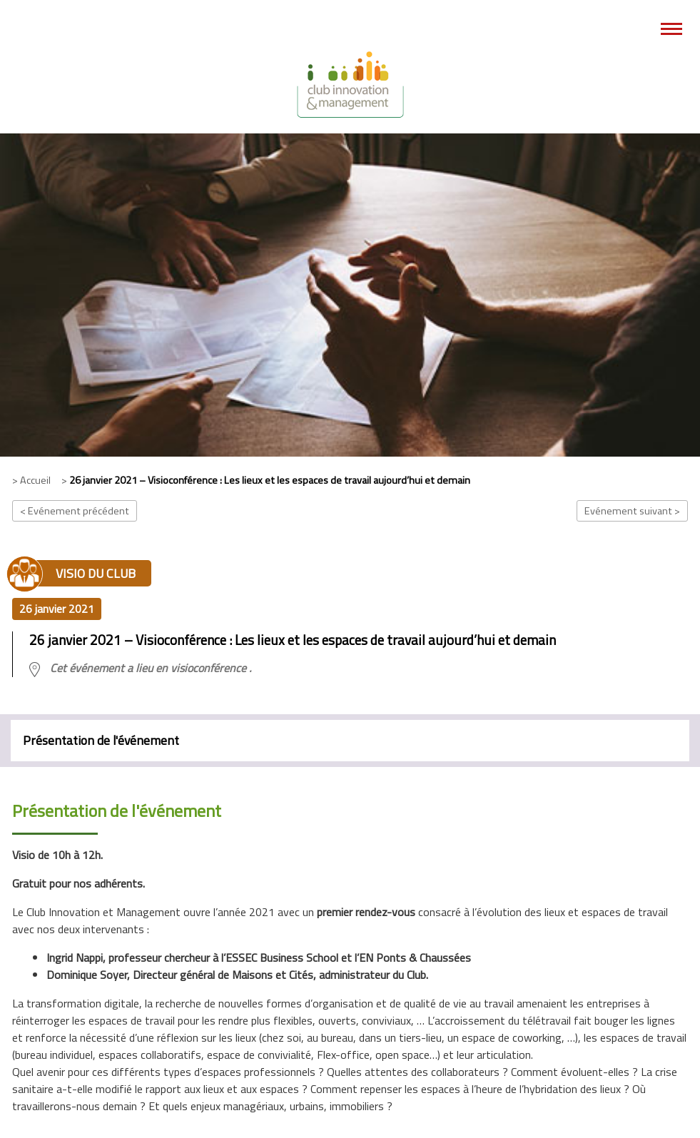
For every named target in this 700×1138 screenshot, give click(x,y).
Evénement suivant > (632, 511)
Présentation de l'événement (101, 740)
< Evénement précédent (74, 511)
